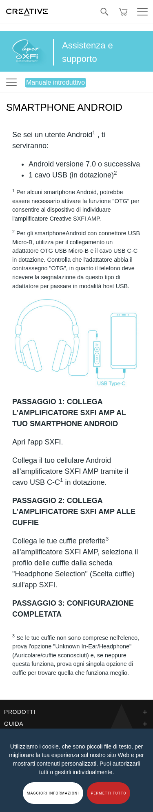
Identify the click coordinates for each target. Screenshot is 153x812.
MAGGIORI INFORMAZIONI (53, 793)
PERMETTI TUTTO (108, 793)
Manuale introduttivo (55, 82)
